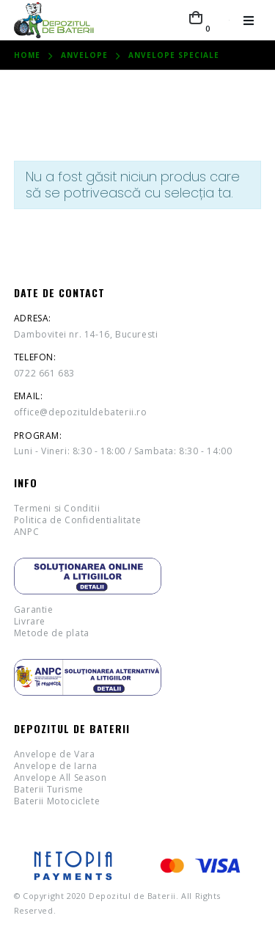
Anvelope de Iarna (56, 766)
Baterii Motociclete (57, 801)
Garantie (34, 609)
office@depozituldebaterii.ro (80, 412)
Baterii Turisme (49, 789)
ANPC (26, 531)
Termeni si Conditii (57, 508)
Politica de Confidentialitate (77, 520)
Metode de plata (51, 633)
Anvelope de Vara (54, 754)
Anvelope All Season (60, 777)
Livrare (29, 621)
